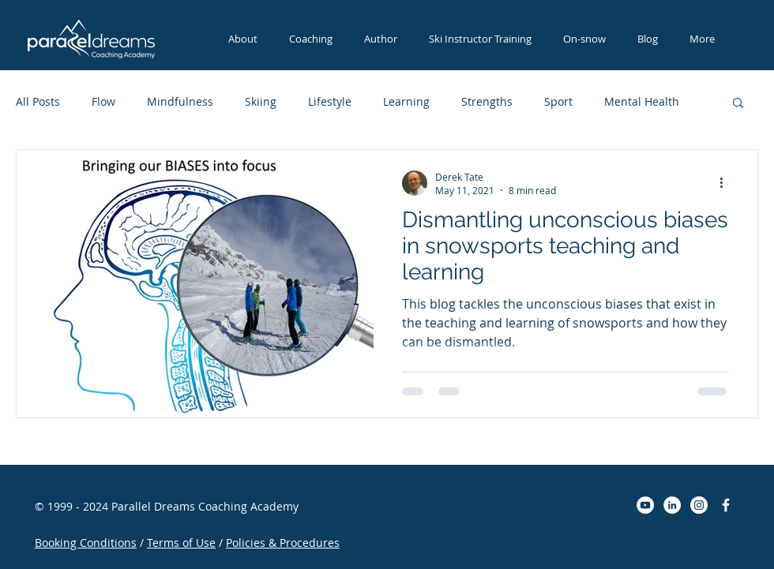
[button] (480, 39)
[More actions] (726, 183)
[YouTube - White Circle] (645, 505)
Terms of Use (181, 542)
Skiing (260, 101)
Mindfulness (180, 101)
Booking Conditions (86, 542)
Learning (406, 101)
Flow (103, 101)
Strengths (487, 101)
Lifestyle (329, 101)
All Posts (38, 101)
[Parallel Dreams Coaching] (726, 505)
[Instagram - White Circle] (699, 505)
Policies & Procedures (283, 542)
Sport (558, 101)
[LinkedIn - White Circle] (672, 505)
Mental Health (641, 101)
